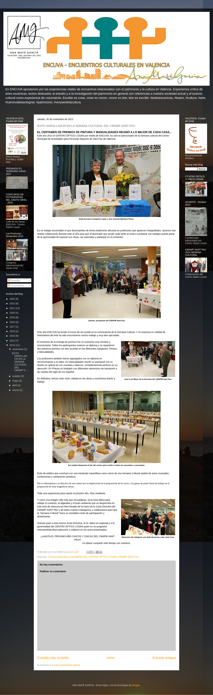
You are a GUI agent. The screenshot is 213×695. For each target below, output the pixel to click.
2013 (13, 345)
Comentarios (16, 285)
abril (14, 385)
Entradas (14, 280)
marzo (16, 390)
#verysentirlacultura (58, 556)
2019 (13, 317)
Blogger (136, 685)
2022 (13, 303)
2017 (13, 326)
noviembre (18, 349)
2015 (13, 335)
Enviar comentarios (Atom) (66, 665)
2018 (13, 322)
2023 (13, 299)
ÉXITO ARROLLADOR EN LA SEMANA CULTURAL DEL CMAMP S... (19, 362)
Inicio (110, 658)
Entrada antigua (164, 658)
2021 (13, 308)
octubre (16, 376)
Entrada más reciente (53, 658)
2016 (13, 331)
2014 (13, 340)
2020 (13, 312)
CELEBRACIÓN (78, 556)
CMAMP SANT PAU (128, 556)
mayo (15, 380)
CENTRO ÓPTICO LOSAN (102, 556)
